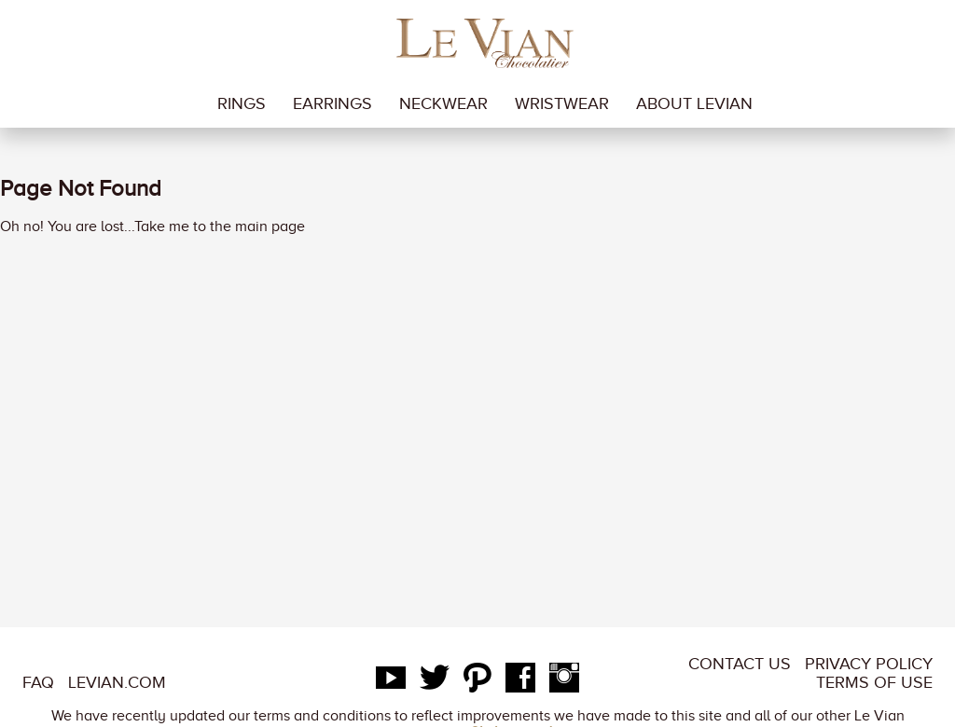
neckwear (443, 103)
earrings (332, 103)
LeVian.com (117, 682)
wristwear (562, 103)
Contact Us (739, 663)
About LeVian (694, 103)
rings (241, 103)
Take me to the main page (219, 226)
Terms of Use (874, 682)
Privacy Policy (869, 663)
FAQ (38, 682)
